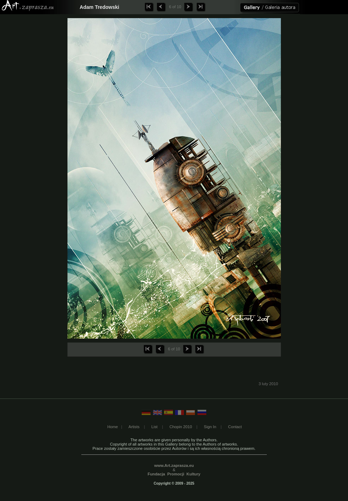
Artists (134, 427)
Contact (235, 427)
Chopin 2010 (180, 427)
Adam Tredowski (99, 7)
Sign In (210, 427)
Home (112, 427)
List (154, 427)
